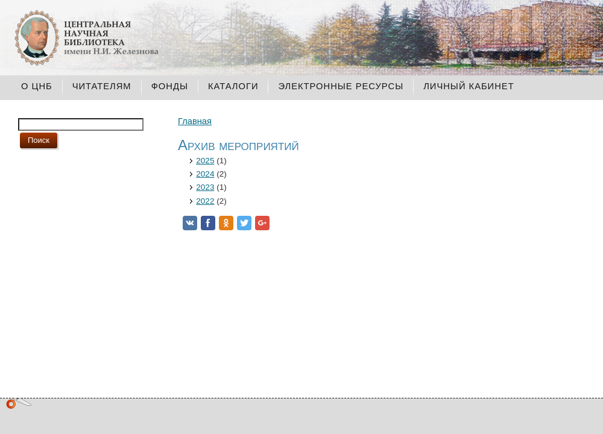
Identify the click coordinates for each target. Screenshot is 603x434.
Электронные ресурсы (340, 86)
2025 (205, 160)
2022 (205, 201)
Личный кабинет (468, 86)
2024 (205, 173)
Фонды (169, 86)
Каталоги (233, 86)
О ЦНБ (36, 86)
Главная (195, 121)
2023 (205, 187)
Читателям (101, 86)
